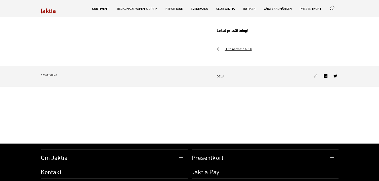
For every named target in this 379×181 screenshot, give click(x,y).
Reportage (174, 9)
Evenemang (199, 9)
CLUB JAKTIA (225, 9)
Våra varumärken (278, 9)
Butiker (249, 9)
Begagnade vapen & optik (137, 9)
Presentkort (310, 9)
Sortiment (100, 9)
